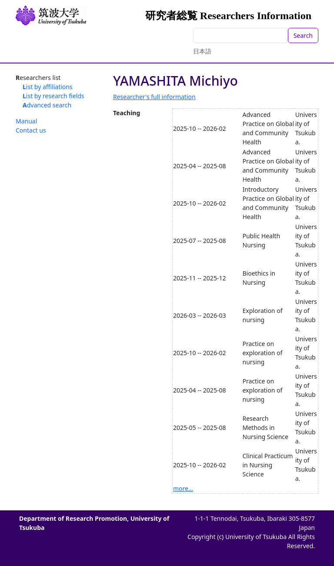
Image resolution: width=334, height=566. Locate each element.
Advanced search (47, 105)
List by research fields (53, 96)
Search (303, 35)
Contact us (31, 130)
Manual (26, 121)
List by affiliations (48, 87)
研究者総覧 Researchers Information (228, 15)
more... (183, 488)
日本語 (202, 51)
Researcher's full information (154, 97)
